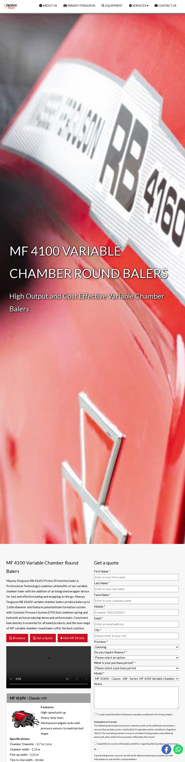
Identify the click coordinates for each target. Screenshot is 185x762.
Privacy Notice (166, 714)
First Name (102, 571)
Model (99, 673)
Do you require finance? (110, 652)
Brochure (17, 638)
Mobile (99, 606)
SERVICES (138, 5)
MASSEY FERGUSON (79, 5)
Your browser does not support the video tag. (48, 667)
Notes (98, 684)
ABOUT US (48, 5)
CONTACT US (165, 5)
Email (98, 618)
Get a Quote (43, 638)
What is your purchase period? (114, 663)
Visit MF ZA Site (72, 638)
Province (101, 641)
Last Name (102, 583)
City (98, 630)
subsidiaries (160, 729)
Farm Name (102, 595)
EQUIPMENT (112, 5)
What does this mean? (144, 737)
